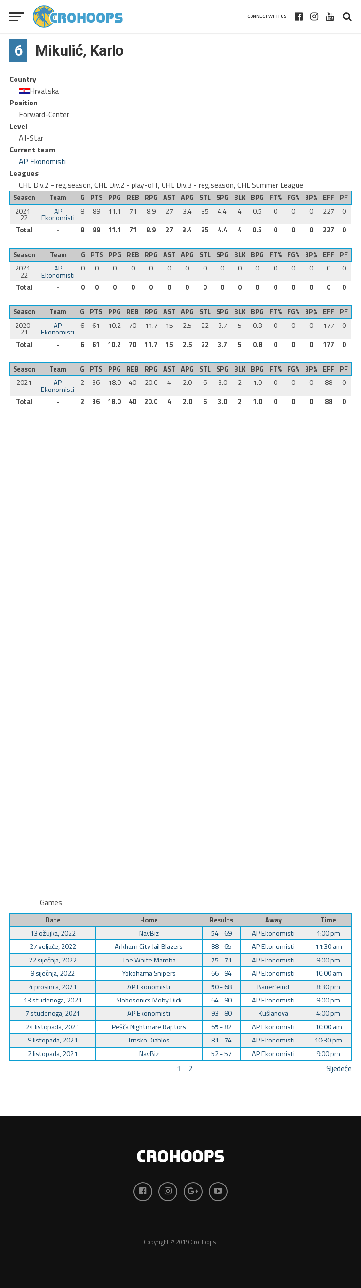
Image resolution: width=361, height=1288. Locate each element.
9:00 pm (328, 960)
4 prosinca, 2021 (53, 987)
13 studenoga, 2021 (53, 1000)
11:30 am (328, 946)
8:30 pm (328, 987)
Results (221, 920)
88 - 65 (221, 946)
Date (53, 920)
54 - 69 (221, 933)
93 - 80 (221, 1013)
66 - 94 (221, 973)
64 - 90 (221, 1000)
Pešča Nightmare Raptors (149, 1027)
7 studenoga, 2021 (52, 1013)
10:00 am (328, 973)
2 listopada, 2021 (53, 1054)
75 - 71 (221, 960)
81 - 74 (221, 1040)
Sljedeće (339, 1068)
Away (273, 920)
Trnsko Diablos (149, 1040)
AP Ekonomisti (42, 161)
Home (149, 920)
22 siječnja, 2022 (53, 960)
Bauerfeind (273, 987)
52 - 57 (221, 1054)
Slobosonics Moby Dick (149, 1000)
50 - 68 (221, 987)
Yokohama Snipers (149, 973)
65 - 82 (221, 1027)
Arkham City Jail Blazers (149, 946)
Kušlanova (273, 1013)
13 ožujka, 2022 (53, 933)
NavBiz (149, 933)
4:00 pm (328, 1013)
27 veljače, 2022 (53, 946)
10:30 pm (328, 1040)
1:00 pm (328, 933)
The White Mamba (149, 960)
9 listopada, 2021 (53, 1040)
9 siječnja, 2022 (53, 973)
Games (51, 902)
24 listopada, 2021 (52, 1027)
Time (328, 920)
